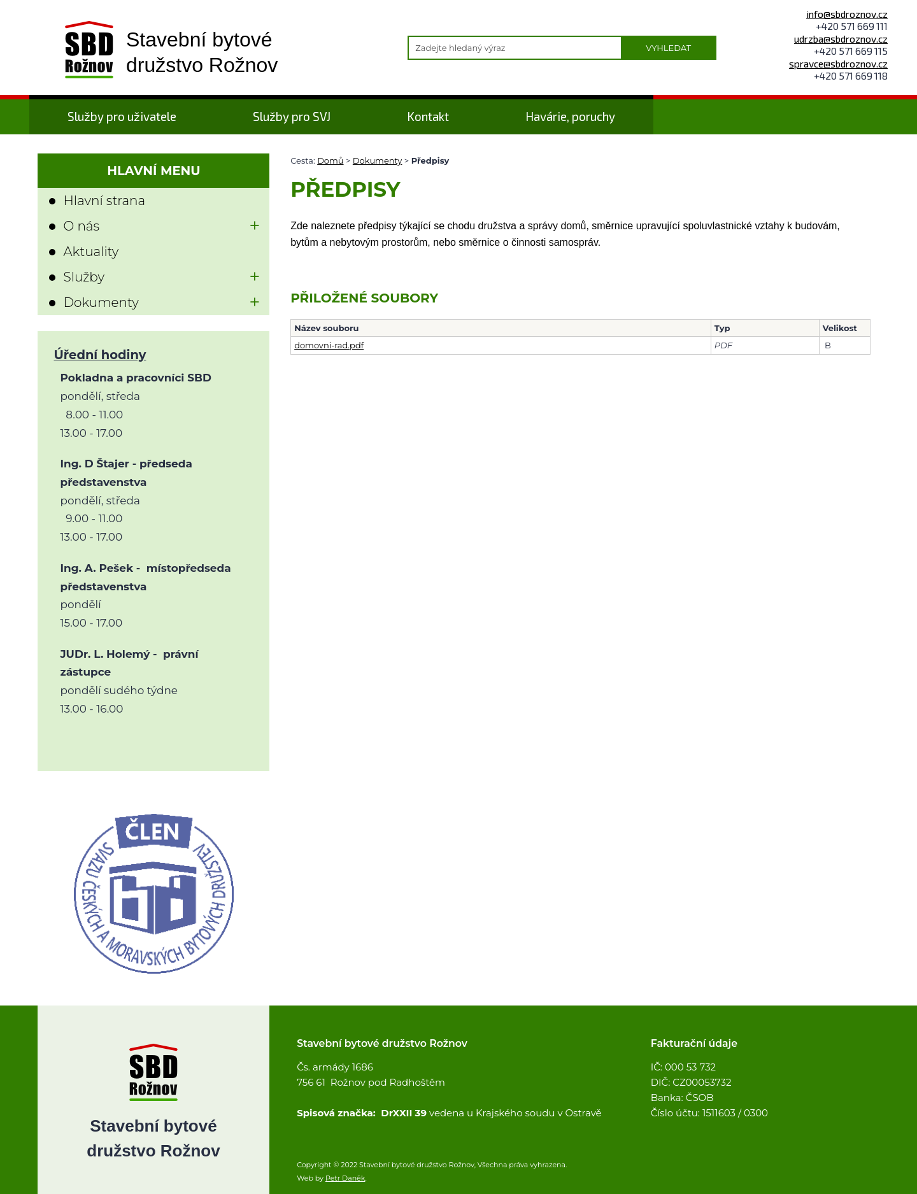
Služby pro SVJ (292, 116)
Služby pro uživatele (122, 116)
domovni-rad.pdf (329, 345)
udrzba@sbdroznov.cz (841, 38)
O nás (81, 226)
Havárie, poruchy (570, 116)
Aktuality (90, 251)
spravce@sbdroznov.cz (838, 63)
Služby (83, 277)
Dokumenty (377, 160)
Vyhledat (668, 48)
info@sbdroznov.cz (847, 14)
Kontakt (428, 116)
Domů (330, 160)
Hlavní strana (104, 200)
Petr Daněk (345, 1178)
